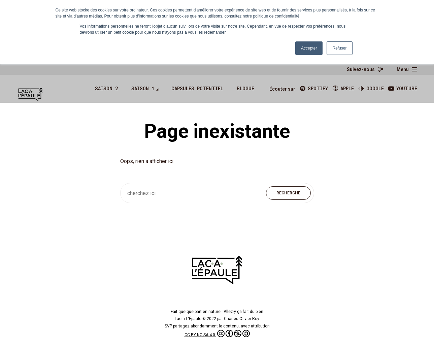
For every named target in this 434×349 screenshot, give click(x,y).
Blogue (245, 88)
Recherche (288, 193)
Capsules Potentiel (197, 88)
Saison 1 (142, 88)
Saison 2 (106, 88)
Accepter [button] (309, 48)
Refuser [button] (339, 48)
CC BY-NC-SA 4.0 (217, 334)
